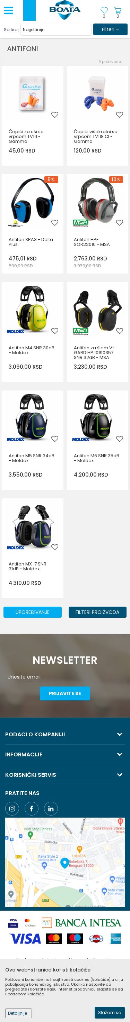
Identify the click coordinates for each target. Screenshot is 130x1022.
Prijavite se (65, 693)
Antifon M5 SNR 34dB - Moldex (31, 458)
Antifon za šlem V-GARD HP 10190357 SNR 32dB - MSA (94, 353)
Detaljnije (17, 1013)
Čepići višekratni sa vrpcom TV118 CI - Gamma (96, 136)
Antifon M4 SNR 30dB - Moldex (31, 350)
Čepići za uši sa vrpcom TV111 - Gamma (26, 136)
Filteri (110, 29)
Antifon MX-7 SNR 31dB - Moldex (27, 566)
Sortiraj (11, 30)
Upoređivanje (33, 612)
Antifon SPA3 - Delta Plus (31, 242)
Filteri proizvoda (97, 612)
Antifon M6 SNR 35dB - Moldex (96, 458)
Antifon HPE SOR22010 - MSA (92, 242)
